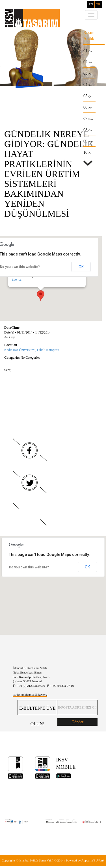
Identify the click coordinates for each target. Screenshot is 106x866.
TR (98, 4)
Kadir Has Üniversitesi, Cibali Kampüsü (31, 350)
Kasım (88, 32)
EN (91, 4)
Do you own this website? (29, 567)
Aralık (88, 38)
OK (81, 267)
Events (20, 280)
